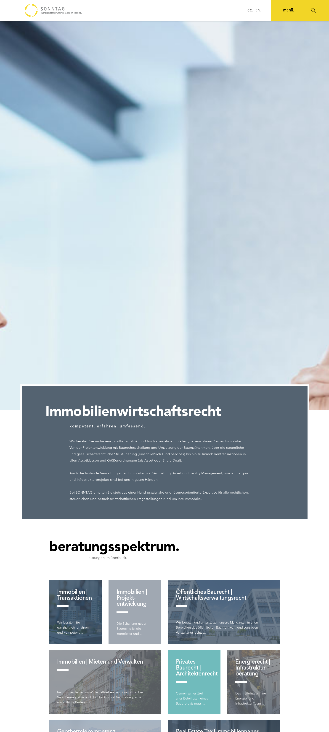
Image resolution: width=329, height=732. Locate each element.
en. (258, 10)
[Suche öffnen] (313, 10)
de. (250, 10)
